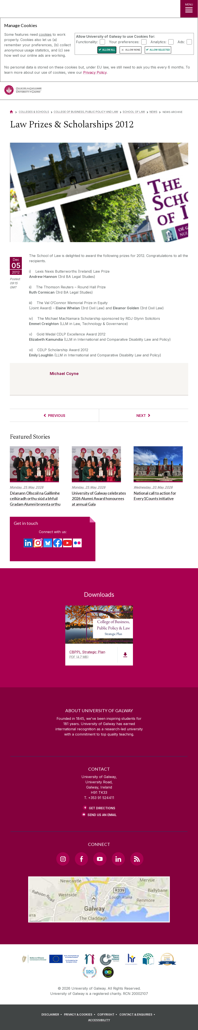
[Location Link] (99, 919)
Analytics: (158, 41)
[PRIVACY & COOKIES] (80, 1014)
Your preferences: (124, 41)
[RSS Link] (136, 858)
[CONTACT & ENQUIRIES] (138, 1014)
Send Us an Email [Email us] (102, 815)
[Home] (11, 111)
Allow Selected (160, 50)
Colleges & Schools (34, 111)
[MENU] (189, 8)
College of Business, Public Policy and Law (86, 111)
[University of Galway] (22, 91)
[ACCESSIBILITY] (99, 1020)
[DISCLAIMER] (52, 1014)
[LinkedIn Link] (118, 858)
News (153, 111)
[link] (49, 959)
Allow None (132, 50)
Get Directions (102, 808)
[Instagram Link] (62, 858)
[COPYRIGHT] (108, 1014)
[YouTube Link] (99, 858)
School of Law (134, 111)
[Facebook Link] (81, 858)
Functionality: (87, 41)
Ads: (181, 41)
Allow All (108, 50)
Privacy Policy (95, 72)
